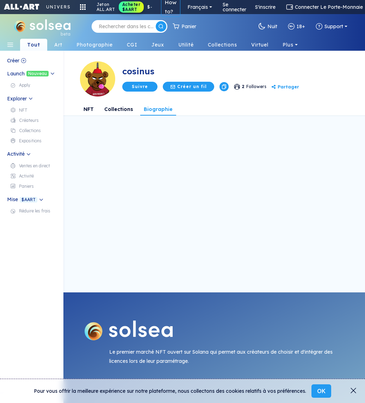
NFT (88, 109)
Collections (118, 109)
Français (197, 7)
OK (321, 391)
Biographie (158, 109)
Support (329, 26)
